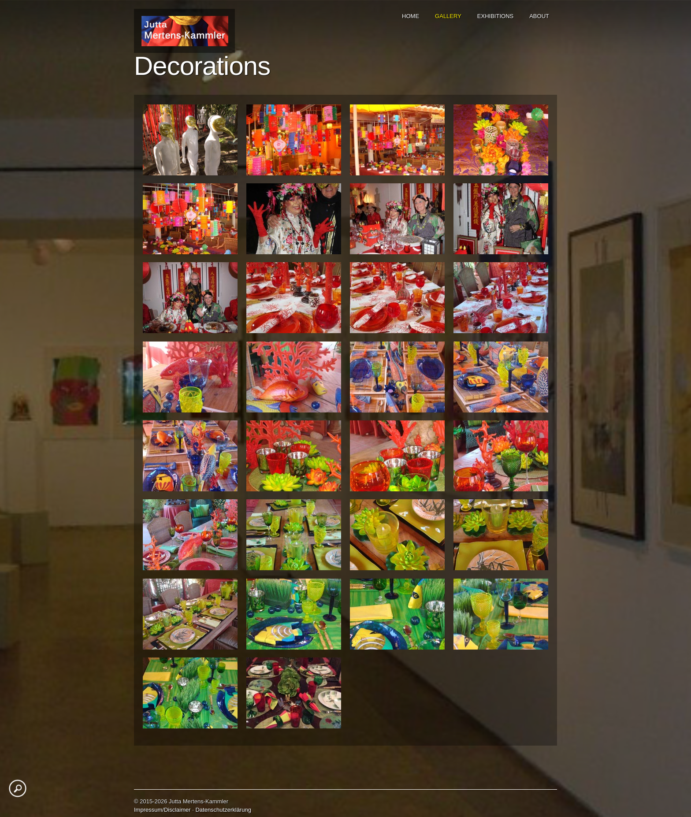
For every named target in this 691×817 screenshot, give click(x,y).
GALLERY (448, 16)
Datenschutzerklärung (223, 809)
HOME (410, 16)
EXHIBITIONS (495, 16)
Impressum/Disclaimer (162, 809)
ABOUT (539, 16)
